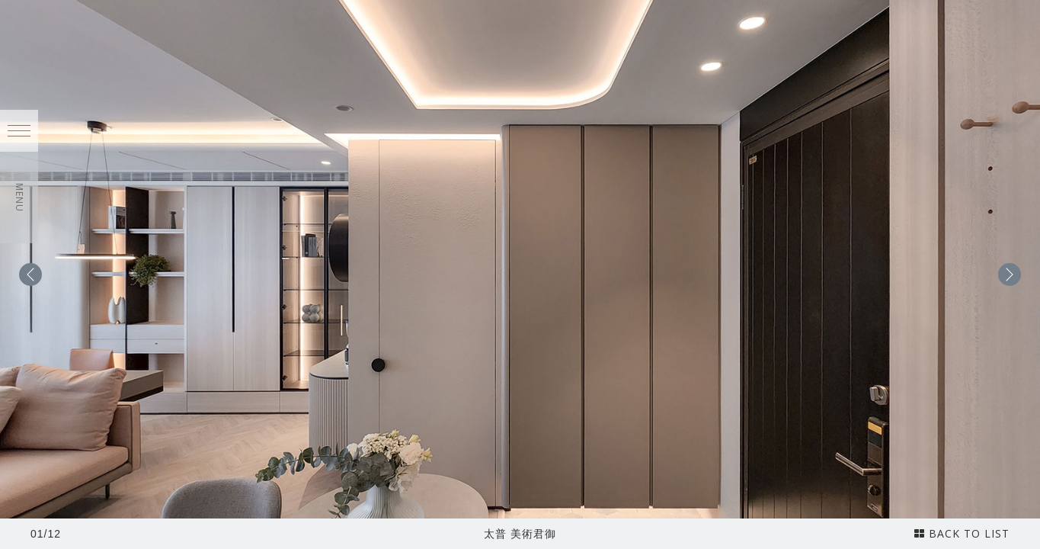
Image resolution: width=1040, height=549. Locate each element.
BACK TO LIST (962, 533)
